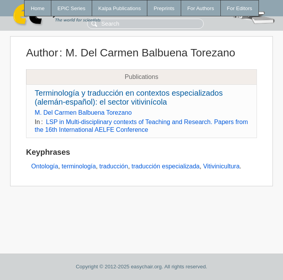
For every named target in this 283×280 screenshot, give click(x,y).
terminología (79, 166)
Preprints (164, 8)
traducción (114, 166)
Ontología (44, 166)
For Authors (200, 8)
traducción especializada (165, 166)
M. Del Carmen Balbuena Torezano (83, 112)
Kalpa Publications (119, 8)
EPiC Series (72, 8)
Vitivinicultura (221, 166)
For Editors (239, 8)
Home (38, 8)
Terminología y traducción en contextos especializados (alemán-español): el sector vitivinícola (129, 97)
